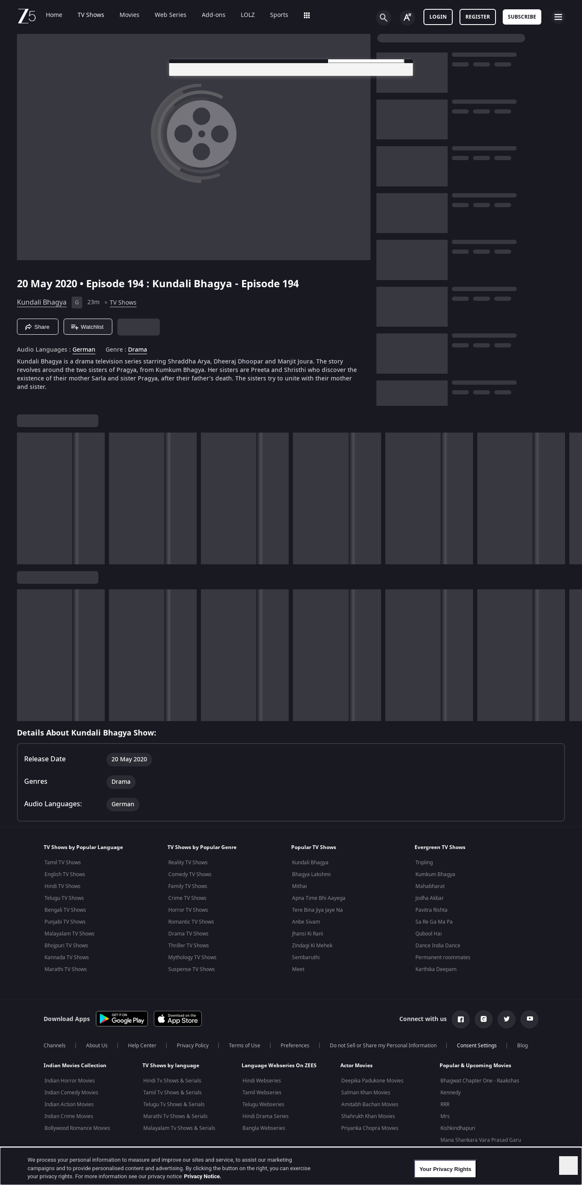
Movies (129, 15)
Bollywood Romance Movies (77, 1128)
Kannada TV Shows (67, 957)
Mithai (299, 886)
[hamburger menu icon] (558, 17)
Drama (137, 350)
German (83, 350)
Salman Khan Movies (365, 1092)
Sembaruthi (306, 957)
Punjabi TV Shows (65, 922)
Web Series (171, 15)
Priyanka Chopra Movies (369, 1128)
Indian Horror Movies (70, 1081)
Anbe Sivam (306, 922)
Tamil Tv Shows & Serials (172, 1092)
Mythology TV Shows (192, 957)
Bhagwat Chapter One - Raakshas (479, 1081)
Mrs (445, 1116)
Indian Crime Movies (69, 1116)
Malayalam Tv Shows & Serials (179, 1128)
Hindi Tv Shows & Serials (172, 1081)
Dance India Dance (437, 945)
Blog (522, 1045)
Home (54, 15)
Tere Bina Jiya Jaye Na (317, 910)
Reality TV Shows (188, 862)
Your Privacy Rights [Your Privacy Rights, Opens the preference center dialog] (445, 1169)
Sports (279, 15)
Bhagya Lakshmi (311, 874)
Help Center (142, 1045)
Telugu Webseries (263, 1104)
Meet (298, 969)
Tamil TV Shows (63, 862)
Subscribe (522, 17)
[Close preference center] (402, 73)
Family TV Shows (187, 886)
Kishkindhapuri (457, 1128)
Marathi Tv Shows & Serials (175, 1116)
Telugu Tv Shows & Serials (174, 1104)
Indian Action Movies (69, 1104)
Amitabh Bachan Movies (369, 1104)
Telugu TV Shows (64, 898)
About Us (97, 1045)
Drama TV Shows (188, 934)
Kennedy (450, 1092)
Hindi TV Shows (63, 886)
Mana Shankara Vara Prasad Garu (480, 1140)
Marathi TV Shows (66, 969)
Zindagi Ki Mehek (312, 945)
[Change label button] (407, 17)
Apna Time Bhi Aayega (318, 898)
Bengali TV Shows (65, 910)
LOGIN (438, 17)
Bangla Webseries (263, 1128)
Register (477, 17)
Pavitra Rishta (431, 910)
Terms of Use (244, 1045)
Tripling (424, 862)
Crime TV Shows (187, 898)
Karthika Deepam (436, 969)
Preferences (295, 1045)
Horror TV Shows (188, 910)
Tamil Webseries (261, 1092)
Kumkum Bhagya (435, 874)
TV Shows (91, 15)
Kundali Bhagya (42, 302)
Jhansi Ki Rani (307, 934)
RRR (444, 1104)
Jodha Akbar (429, 898)
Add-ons (214, 15)
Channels (55, 1045)
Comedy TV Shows (190, 874)
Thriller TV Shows (188, 945)
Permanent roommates (443, 957)
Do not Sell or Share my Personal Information (383, 1045)
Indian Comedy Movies (71, 1092)
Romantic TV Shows (191, 922)
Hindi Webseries (261, 1081)
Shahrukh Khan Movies (368, 1116)
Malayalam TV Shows (70, 934)
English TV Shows (65, 874)
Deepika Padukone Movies (372, 1081)
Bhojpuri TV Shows (66, 945)
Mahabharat (430, 886)
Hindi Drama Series (265, 1116)
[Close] (568, 1165)
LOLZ (248, 15)
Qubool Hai (428, 934)
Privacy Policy (193, 1045)
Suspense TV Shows (191, 969)
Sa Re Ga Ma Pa (434, 922)
